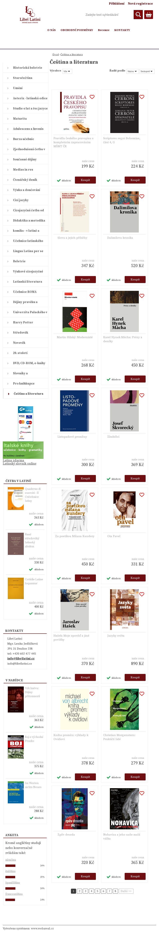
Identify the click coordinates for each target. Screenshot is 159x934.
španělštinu (12, 882)
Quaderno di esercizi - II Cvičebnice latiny (33, 495)
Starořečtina (22, 78)
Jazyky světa (115, 636)
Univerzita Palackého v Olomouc (30, 313)
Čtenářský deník (25, 180)
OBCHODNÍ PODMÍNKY (77, 30)
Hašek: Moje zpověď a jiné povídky (71, 638)
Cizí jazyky (21, 200)
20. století (20, 353)
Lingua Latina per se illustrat (28, 252)
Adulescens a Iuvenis (28, 129)
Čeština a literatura (28, 394)
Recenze (103, 30)
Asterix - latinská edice (30, 98)
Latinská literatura (27, 282)
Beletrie (19, 261)
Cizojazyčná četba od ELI (28, 212)
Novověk (19, 343)
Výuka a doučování (26, 190)
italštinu (10, 871)
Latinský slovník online (19, 464)
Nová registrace (140, 4)
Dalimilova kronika (120, 238)
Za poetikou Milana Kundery (74, 536)
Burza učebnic (23, 139)
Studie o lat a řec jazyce (30, 108)
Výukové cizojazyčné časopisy (28, 273)
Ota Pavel (113, 536)
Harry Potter (23, 322)
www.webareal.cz (42, 928)
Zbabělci (113, 437)
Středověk (20, 333)
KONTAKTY (122, 30)
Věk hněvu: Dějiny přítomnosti (32, 692)
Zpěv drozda (66, 835)
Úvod (55, 54)
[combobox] (132, 71)
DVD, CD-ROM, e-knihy (29, 363)
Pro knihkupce (24, 384)
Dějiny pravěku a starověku (25, 303)
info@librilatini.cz (21, 659)
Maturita (20, 119)
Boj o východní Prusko (34, 739)
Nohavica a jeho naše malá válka (121, 837)
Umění (18, 88)
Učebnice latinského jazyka (28, 242)
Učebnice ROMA (25, 292)
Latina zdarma (13, 460)
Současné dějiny (25, 159)
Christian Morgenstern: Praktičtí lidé (119, 737)
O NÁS (51, 30)
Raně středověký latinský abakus (32, 540)
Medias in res (23, 170)
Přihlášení (116, 4)
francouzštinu (14, 894)
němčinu (10, 860)
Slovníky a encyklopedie (23, 375)
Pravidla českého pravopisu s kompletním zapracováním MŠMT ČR (73, 142)
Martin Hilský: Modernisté (75, 337)
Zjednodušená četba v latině (29, 150)
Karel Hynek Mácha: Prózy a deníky (122, 339)
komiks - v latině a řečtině (26, 232)
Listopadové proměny (72, 437)
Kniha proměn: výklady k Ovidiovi (71, 737)
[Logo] (30, 15)
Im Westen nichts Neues (33, 785)
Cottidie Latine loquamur (34, 581)
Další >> (126, 891)
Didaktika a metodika (29, 221)
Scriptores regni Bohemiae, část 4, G (121, 140)
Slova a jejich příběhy (72, 238)
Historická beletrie (27, 68)
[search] (138, 14)
